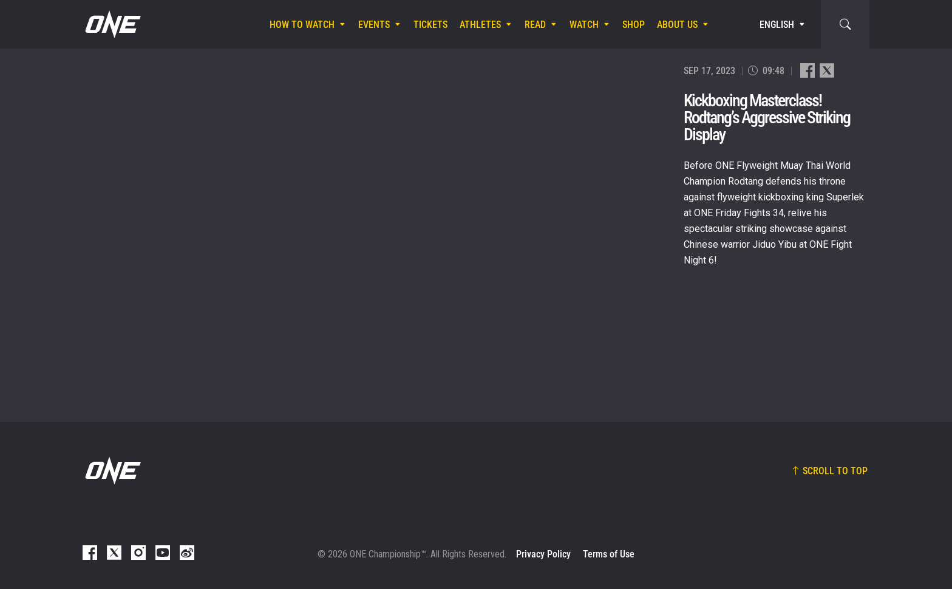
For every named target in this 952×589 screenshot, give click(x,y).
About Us (677, 24)
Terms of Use (608, 554)
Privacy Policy (543, 554)
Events (374, 24)
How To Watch (302, 24)
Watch (584, 24)
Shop (633, 24)
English (777, 24)
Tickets (430, 24)
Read (535, 24)
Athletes (480, 24)
